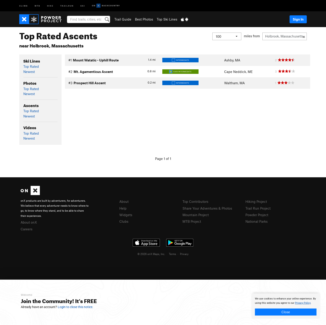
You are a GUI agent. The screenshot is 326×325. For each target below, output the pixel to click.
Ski (82, 5)
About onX (29, 222)
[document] (285, 306)
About (124, 201)
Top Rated (31, 66)
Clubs (123, 221)
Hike (50, 5)
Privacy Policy (303, 303)
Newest (29, 72)
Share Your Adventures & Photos (207, 208)
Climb (23, 5)
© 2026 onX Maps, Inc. (151, 253)
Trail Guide (122, 19)
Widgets (125, 215)
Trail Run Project (258, 208)
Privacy (184, 253)
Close (285, 312)
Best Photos (144, 19)
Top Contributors (195, 201)
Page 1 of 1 (163, 159)
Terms (172, 253)
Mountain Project (195, 215)
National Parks (256, 221)
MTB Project (191, 221)
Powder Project (256, 215)
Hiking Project (256, 201)
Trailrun (67, 5)
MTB (37, 5)
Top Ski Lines (167, 19)
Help (123, 208)
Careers (26, 229)
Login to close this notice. (75, 307)
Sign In (298, 19)
